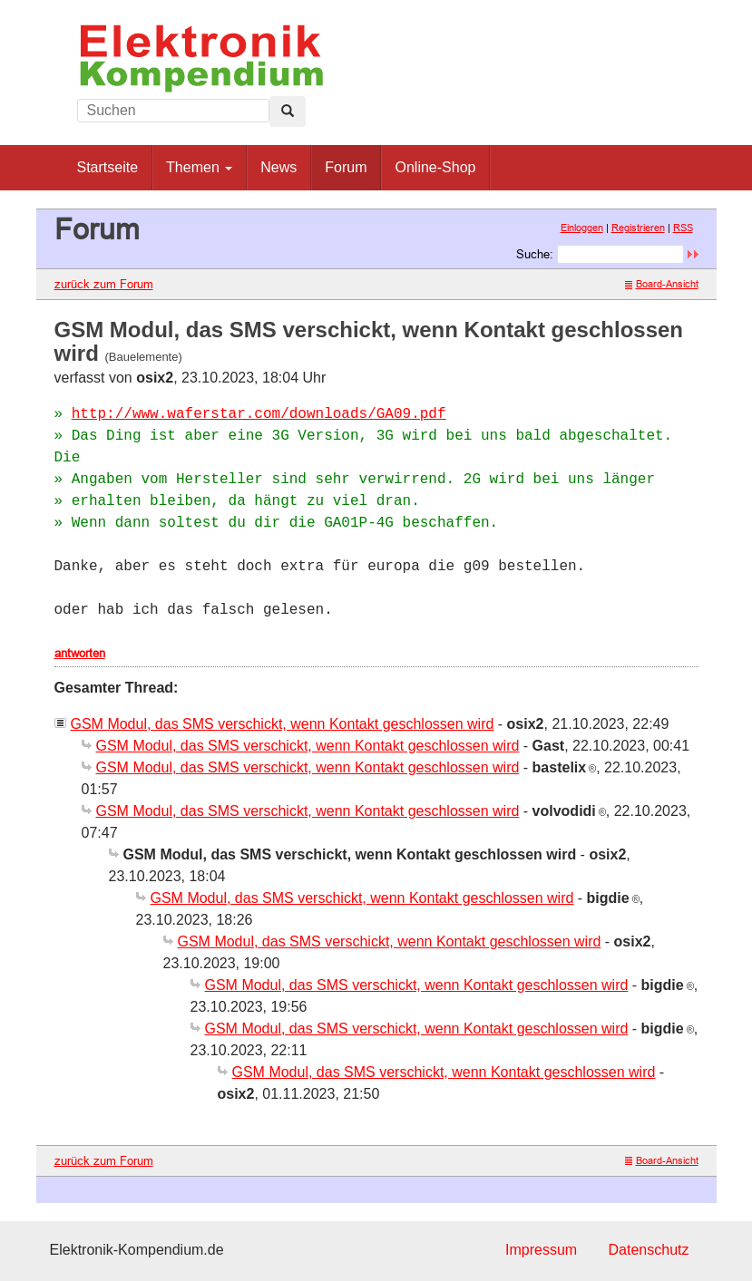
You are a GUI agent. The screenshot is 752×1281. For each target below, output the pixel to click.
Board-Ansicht (661, 283)
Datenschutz (649, 1249)
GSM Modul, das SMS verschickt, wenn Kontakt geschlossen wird (282, 724)
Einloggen (582, 227)
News (278, 167)
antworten (79, 652)
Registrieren (638, 227)
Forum (345, 167)
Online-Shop (435, 167)
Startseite (108, 167)
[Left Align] (287, 111)
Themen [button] (199, 167)
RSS (683, 227)
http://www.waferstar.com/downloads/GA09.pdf (259, 414)
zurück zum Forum (103, 284)
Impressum (541, 1249)
